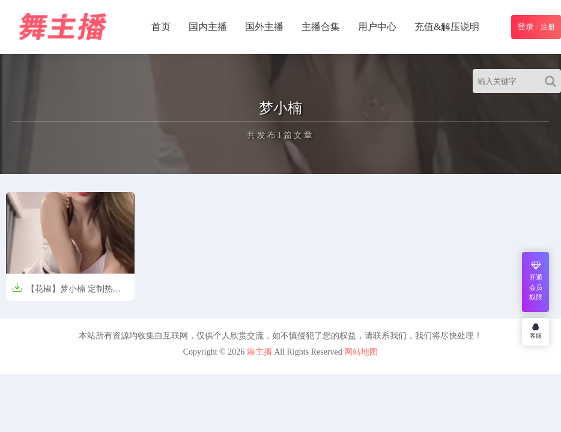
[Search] (553, 81)
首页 (161, 27)
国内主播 (208, 27)
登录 (525, 26)
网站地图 (361, 351)
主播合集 (321, 27)
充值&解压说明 (446, 27)
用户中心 (377, 27)
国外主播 (264, 27)
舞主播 (259, 351)
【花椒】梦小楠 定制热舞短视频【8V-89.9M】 (66, 292)
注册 (548, 27)
